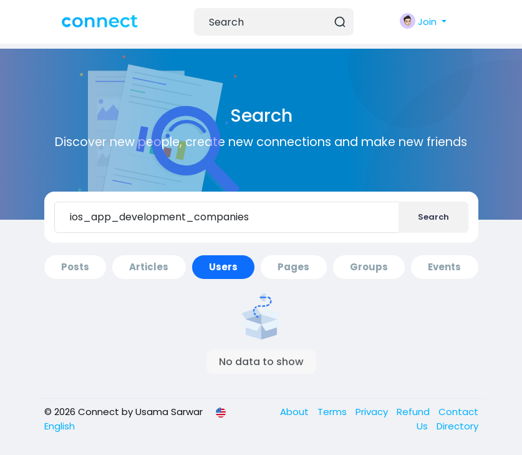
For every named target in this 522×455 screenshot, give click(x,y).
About (295, 411)
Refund (414, 411)
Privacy (372, 411)
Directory (457, 426)
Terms (333, 411)
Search (433, 217)
